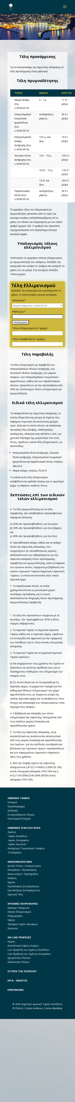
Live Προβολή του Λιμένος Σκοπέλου (28, 949)
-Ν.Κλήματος (14, 852)
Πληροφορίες (15, 916)
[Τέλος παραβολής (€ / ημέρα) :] (37, 344)
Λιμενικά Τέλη (15, 894)
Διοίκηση (13, 810)
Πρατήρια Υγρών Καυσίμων (23, 924)
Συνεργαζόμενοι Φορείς (21, 814)
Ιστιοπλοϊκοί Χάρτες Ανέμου (23, 945)
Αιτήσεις (12, 878)
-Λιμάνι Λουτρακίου (18, 840)
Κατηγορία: (19, 300)
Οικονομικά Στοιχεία (19, 818)
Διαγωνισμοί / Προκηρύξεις (23, 874)
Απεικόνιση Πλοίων (18, 962)
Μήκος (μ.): (19, 311)
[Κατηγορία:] (37, 305)
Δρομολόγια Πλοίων (19, 957)
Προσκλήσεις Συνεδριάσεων (23, 886)
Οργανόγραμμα (16, 806)
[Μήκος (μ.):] (37, 316)
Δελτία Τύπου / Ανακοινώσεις (24, 865)
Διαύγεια (12, 928)
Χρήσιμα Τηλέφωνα (18, 907)
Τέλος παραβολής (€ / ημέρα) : (29, 339)
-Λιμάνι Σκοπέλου (17, 836)
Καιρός (11, 941)
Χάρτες (11, 920)
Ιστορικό (12, 802)
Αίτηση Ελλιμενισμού (19, 911)
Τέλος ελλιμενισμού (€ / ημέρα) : (30, 328)
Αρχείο (11, 882)
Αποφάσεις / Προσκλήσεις (22, 869)
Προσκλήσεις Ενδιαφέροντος (24, 890)
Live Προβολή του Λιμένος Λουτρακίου (29, 954)
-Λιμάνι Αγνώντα (17, 844)
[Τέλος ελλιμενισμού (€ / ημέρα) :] (37, 333)
